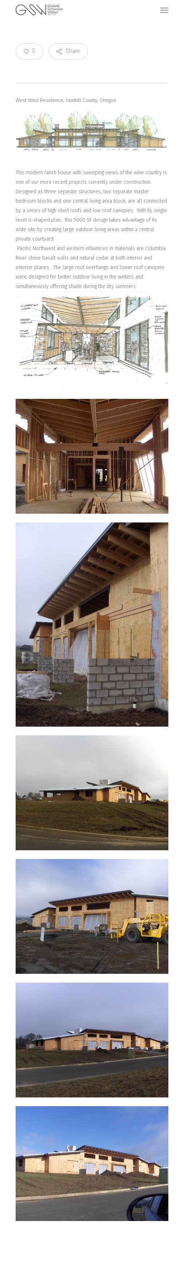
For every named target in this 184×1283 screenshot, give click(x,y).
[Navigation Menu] (164, 9)
